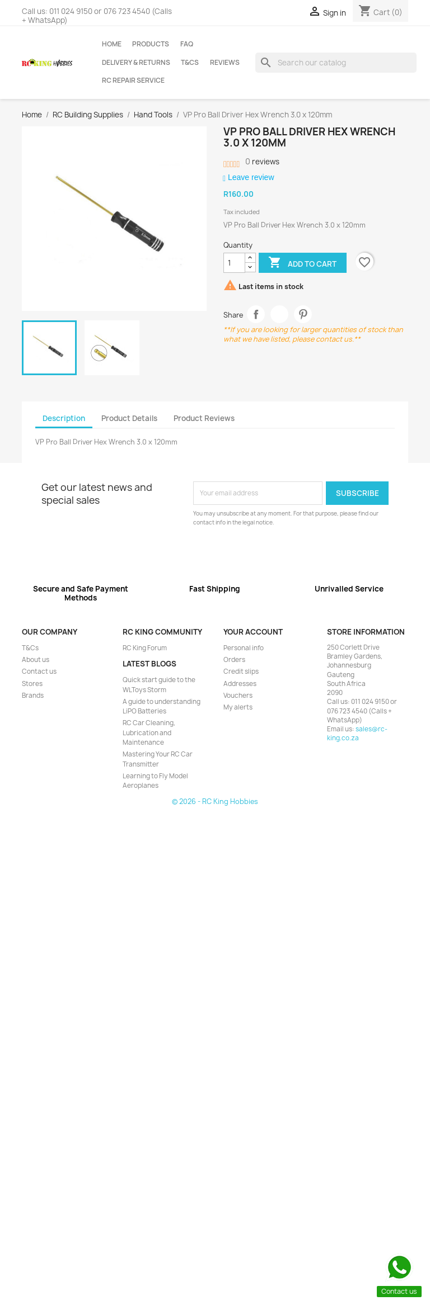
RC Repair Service (133, 80)
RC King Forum (145, 648)
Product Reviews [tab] (204, 418)
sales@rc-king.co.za (357, 734)
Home (111, 44)
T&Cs (190, 62)
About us (35, 659)
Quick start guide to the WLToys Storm (159, 684)
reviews (262, 162)
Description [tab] (64, 418)
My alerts (238, 707)
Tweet (279, 314)
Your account (253, 632)
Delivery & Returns (136, 62)
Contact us (39, 671)
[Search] (336, 63)
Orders (234, 659)
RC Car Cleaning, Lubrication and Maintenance (149, 732)
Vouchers (238, 695)
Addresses (239, 683)
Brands (33, 695)
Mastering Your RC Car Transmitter (158, 759)
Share (256, 314)
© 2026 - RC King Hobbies (215, 801)
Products (150, 44)
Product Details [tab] (129, 418)
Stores (32, 683)
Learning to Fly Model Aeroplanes (155, 781)
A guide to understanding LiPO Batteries (161, 706)
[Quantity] (234, 263)
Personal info (243, 648)
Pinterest (303, 314)
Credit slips (241, 671)
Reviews (225, 62)
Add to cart (302, 263)
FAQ (186, 44)
